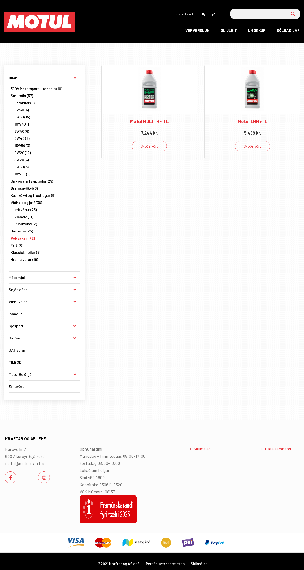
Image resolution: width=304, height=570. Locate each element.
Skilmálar (202, 448)
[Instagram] (44, 477)
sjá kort (37, 456)
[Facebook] (10, 477)
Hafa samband (278, 448)
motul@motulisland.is (24, 463)
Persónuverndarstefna (165, 563)
